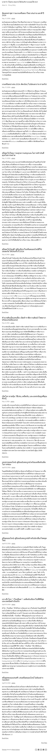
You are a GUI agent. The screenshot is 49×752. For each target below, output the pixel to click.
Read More (5, 79)
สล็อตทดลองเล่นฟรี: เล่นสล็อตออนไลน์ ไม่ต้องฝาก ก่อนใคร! (22, 679)
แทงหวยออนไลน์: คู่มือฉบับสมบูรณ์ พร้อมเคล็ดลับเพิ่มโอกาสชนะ (24, 463)
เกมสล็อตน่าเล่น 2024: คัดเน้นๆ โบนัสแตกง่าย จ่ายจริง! (24, 84)
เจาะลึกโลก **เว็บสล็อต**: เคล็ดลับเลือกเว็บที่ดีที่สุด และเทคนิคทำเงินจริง (23, 600)
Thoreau (4, 749)
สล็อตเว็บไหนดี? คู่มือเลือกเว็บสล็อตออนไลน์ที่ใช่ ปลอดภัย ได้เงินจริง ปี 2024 (22, 251)
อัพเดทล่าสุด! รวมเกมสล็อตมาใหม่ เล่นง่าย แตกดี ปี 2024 (23, 14)
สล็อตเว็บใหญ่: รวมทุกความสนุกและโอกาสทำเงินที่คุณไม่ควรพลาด (23, 154)
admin (13, 18)
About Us (4, 5)
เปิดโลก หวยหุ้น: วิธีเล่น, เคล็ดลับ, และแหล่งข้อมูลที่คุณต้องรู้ (24, 398)
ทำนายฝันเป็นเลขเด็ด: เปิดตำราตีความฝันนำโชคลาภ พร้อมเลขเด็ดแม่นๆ (24, 319)
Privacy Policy (12, 5)
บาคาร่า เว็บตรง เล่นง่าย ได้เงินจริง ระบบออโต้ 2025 (20, 2)
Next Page (44, 743)
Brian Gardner (16, 749)
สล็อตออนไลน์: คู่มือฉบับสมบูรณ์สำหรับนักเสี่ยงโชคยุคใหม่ (24, 540)
